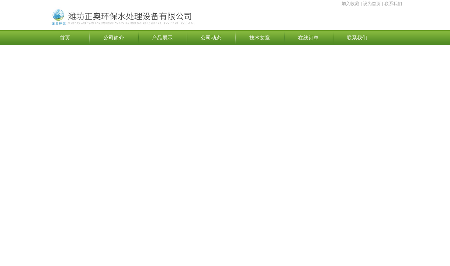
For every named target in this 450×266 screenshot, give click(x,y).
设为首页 (372, 3)
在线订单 (308, 38)
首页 (65, 38)
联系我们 (393, 3)
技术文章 (259, 38)
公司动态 (211, 38)
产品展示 (162, 38)
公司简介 (113, 38)
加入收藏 (350, 3)
